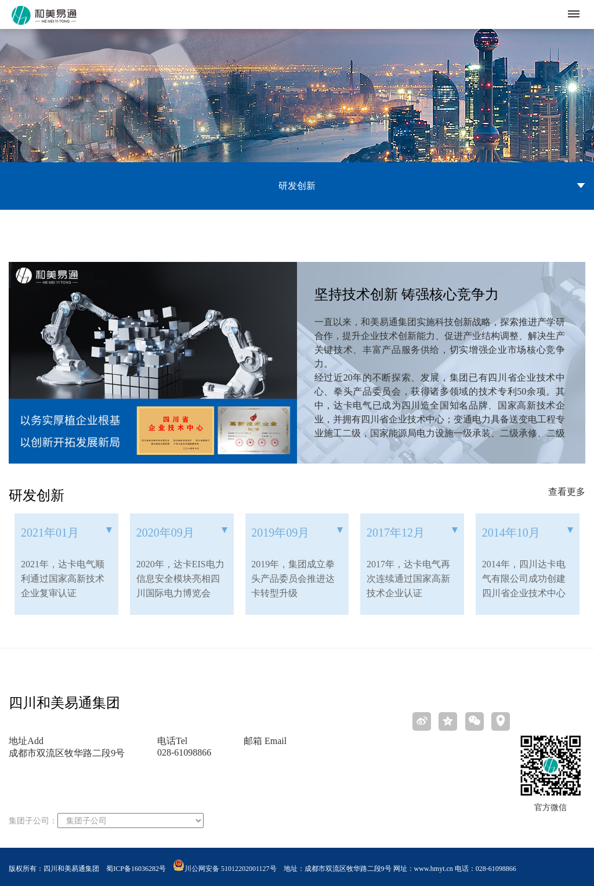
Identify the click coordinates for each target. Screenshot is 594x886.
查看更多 (566, 492)
